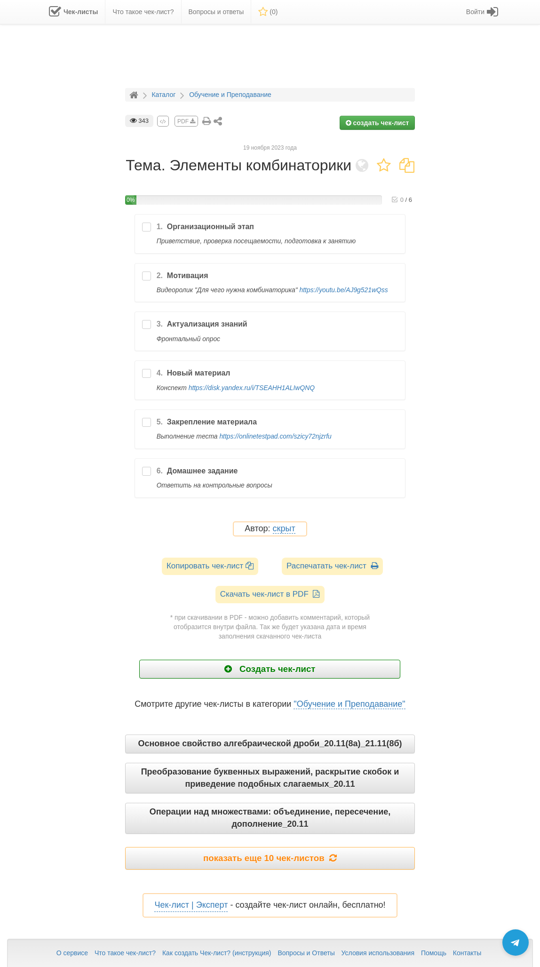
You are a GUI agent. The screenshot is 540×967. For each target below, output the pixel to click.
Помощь (433, 953)
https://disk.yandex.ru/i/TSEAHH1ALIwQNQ (252, 388)
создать (377, 123)
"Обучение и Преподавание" (349, 704)
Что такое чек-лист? (125, 953)
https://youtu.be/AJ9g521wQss (343, 290)
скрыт (284, 528)
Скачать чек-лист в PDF (270, 594)
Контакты (467, 953)
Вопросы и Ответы (306, 953)
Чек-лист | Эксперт (191, 905)
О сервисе (72, 953)
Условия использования (377, 953)
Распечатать (332, 565)
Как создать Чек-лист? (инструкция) (216, 953)
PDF (186, 121)
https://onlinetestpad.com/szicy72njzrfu (275, 436)
